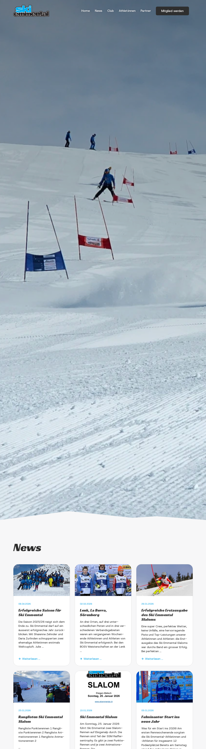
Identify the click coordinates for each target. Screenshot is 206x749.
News (98, 11)
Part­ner (146, 11)
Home (85, 11)
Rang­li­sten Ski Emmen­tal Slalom (40, 719)
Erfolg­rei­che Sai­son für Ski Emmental (39, 612)
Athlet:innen (127, 11)
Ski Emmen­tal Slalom (98, 717)
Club (110, 11)
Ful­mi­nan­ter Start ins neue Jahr (160, 719)
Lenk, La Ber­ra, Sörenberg (93, 612)
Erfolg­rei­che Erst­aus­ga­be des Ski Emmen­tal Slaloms (164, 615)
